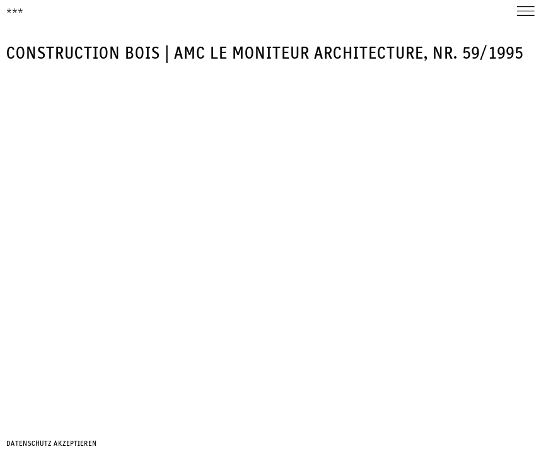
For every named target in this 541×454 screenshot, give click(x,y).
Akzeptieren (75, 444)
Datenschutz (29, 444)
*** (14, 12)
